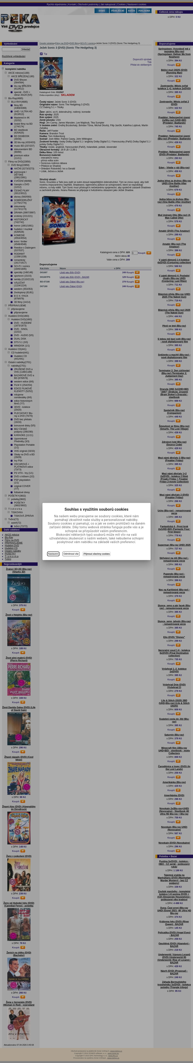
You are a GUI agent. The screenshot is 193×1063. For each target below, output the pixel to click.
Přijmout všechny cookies (97, 554)
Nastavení (53, 554)
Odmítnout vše (71, 554)
